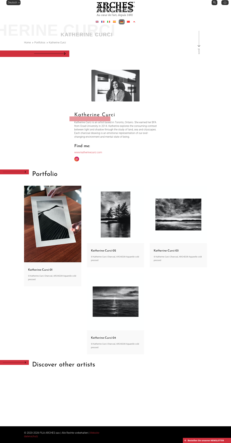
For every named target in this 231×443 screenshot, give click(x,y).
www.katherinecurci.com (88, 152)
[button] (13, 2)
